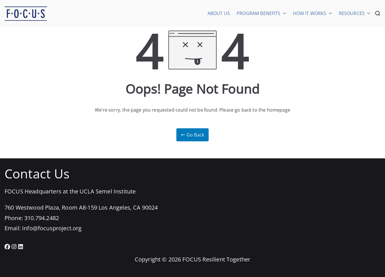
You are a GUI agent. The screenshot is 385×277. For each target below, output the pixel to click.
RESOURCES (354, 13)
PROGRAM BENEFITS (261, 13)
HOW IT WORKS (312, 13)
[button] (283, 13)
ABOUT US (219, 13)
